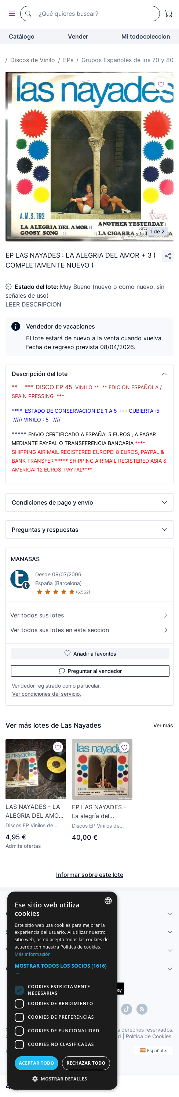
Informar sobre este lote (89, 874)
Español (153, 1050)
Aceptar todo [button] (36, 1063)
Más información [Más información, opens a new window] (33, 954)
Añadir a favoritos (90, 653)
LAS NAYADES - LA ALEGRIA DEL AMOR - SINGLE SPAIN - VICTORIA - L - (34, 811)
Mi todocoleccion (145, 36)
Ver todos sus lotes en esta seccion (89, 630)
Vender (78, 36)
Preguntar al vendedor (90, 670)
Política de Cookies (148, 1036)
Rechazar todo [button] (85, 1063)
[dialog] (62, 991)
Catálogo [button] (21, 36)
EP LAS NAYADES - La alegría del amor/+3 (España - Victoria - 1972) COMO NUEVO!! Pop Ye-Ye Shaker (100, 811)
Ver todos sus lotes (89, 615)
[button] (89, 373)
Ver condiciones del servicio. (46, 694)
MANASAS (25, 559)
